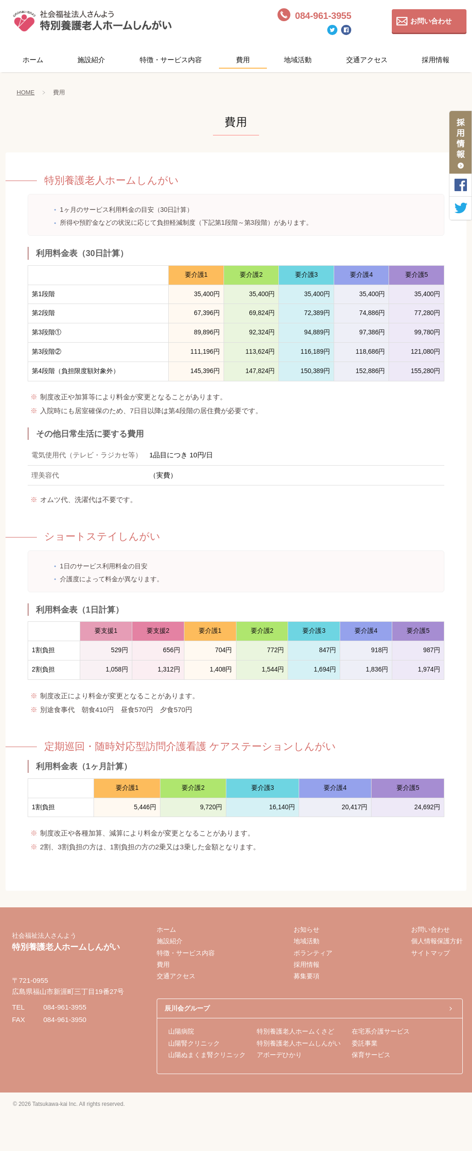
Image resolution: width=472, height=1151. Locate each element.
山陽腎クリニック (194, 1043)
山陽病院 (181, 1031)
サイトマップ (430, 953)
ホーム (33, 60)
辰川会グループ (187, 1008)
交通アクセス (367, 60)
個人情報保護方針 (437, 941)
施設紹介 (91, 60)
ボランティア (313, 953)
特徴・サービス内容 (171, 60)
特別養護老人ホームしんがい (299, 1043)
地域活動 (298, 60)
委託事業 (365, 1043)
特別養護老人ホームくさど (295, 1031)
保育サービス (371, 1054)
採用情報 (435, 60)
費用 (243, 60)
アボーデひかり (279, 1054)
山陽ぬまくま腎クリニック (207, 1054)
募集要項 (306, 976)
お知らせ (306, 929)
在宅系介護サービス (381, 1031)
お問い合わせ (431, 21)
